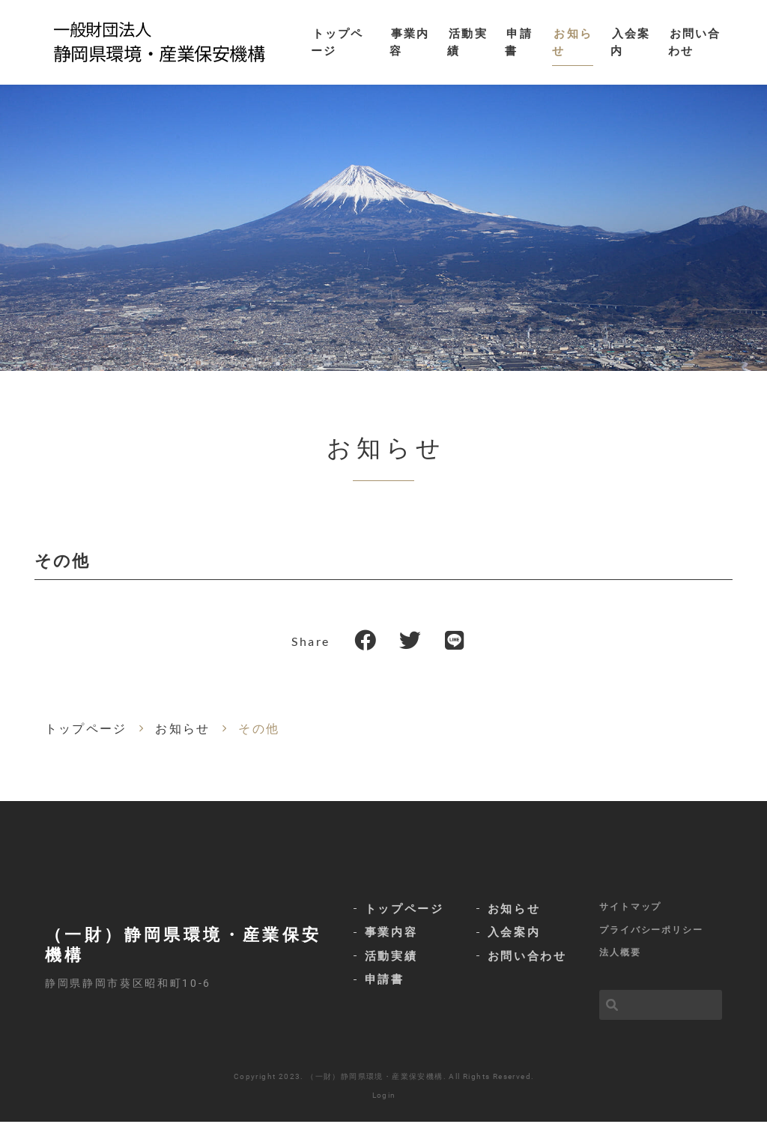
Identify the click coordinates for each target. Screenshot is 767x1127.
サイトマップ (630, 911)
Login (384, 1100)
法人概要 (620, 957)
